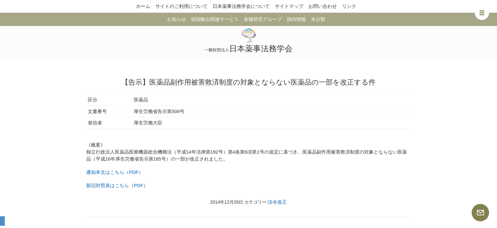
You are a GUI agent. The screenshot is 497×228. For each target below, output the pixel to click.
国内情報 (296, 19)
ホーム (143, 6)
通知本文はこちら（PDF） (114, 172)
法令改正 (277, 202)
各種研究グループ (263, 19)
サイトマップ (289, 6)
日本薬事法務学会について (241, 6)
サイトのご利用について (181, 6)
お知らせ (176, 19)
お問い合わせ (322, 6)
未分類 (318, 19)
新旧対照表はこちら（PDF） (117, 185)
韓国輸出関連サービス (215, 19)
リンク (349, 6)
